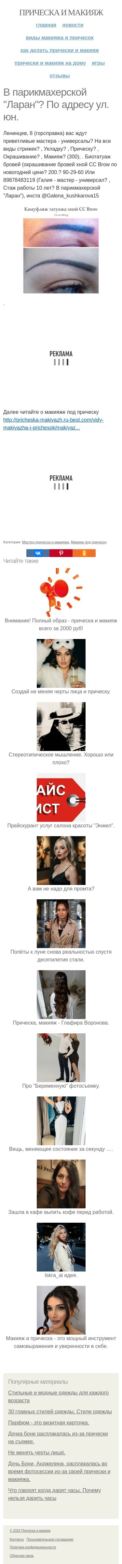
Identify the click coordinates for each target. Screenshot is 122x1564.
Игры (98, 63)
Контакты (17, 1539)
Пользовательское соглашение (50, 1539)
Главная (46, 25)
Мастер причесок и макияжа (45, 542)
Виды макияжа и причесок (60, 37)
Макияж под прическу (89, 542)
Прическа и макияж (61, 12)
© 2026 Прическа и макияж (30, 1530)
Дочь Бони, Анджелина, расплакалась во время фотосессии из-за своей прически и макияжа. (59, 1471)
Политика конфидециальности (33, 1547)
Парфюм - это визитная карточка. (48, 1422)
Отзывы (59, 75)
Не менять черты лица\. (37, 1452)
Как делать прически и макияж (59, 50)
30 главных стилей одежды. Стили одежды (60, 1411)
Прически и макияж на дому (50, 63)
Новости (72, 25)
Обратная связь (22, 1555)
